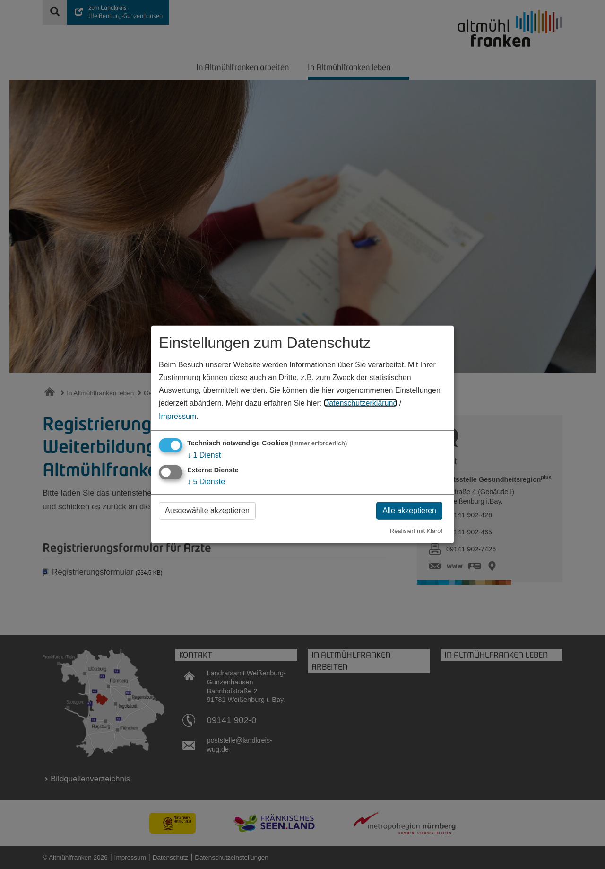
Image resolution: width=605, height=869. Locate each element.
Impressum (177, 416)
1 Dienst (204, 455)
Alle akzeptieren (409, 510)
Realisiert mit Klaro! (416, 530)
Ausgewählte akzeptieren (207, 510)
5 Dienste (206, 482)
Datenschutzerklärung (361, 403)
